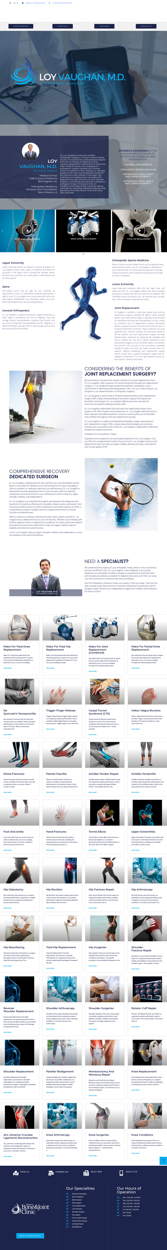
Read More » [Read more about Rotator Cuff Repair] (135, 1027)
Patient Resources (123, 11)
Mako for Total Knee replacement (16, 648)
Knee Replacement (144, 1071)
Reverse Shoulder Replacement (18, 1010)
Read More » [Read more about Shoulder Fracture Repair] (135, 969)
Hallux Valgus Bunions (146, 710)
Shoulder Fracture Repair (141, 949)
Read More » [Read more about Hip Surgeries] (93, 966)
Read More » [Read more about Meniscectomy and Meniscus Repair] (93, 1095)
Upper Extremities (143, 831)
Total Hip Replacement (61, 947)
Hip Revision (54, 889)
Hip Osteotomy (13, 889)
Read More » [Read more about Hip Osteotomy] (7, 908)
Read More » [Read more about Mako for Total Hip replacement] (50, 668)
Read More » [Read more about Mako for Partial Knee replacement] (135, 668)
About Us (43, 11)
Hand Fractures (56, 831)
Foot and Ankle (13, 831)
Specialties (62, 11)
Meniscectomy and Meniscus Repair (101, 1073)
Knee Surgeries (99, 1134)
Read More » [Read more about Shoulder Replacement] (7, 1092)
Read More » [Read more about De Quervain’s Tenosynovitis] (7, 734)
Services (81, 11)
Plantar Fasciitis (56, 773)
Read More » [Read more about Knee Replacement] (135, 1090)
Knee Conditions (142, 1134)
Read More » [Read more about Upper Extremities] (135, 850)
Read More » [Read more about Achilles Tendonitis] (135, 792)
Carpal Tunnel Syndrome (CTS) (99, 712)
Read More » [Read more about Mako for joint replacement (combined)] (93, 671)
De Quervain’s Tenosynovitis (19, 712)
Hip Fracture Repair (101, 889)
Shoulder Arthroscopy (60, 1008)
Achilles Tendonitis (143, 773)
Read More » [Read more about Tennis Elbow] (93, 850)
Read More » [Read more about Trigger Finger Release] (50, 729)
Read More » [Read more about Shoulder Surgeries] (93, 1029)
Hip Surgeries (97, 947)
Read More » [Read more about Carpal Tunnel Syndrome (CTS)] (93, 734)
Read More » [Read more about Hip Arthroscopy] (135, 908)
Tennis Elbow (97, 831)
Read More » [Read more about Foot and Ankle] (7, 850)
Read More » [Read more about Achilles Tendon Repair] (93, 792)
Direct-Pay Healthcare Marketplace (55, 17)
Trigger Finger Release (61, 710)
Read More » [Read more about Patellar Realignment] (50, 1092)
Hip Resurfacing (13, 947)
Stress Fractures (13, 773)
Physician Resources (151, 11)
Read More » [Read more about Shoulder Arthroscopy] (50, 1029)
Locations (85, 17)
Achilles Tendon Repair (104, 773)
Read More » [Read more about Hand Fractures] (50, 850)
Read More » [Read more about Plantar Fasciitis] (50, 792)
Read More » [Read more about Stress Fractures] (7, 792)
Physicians (100, 11)
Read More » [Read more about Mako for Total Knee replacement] (7, 668)
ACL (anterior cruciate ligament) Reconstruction (20, 1136)
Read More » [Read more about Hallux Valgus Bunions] (135, 729)
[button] (2, 231)
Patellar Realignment (60, 1071)
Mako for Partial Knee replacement (145, 648)
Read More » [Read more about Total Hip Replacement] (50, 968)
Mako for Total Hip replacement (58, 648)
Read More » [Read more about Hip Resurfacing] (7, 966)
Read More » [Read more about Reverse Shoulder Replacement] (7, 1032)
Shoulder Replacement (18, 1071)
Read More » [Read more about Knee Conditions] (135, 1153)
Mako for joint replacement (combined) (98, 649)
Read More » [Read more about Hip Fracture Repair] (93, 908)
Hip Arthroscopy (142, 889)
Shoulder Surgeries (101, 1008)
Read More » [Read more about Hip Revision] (50, 908)
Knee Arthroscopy (58, 1134)
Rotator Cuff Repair (143, 1008)
